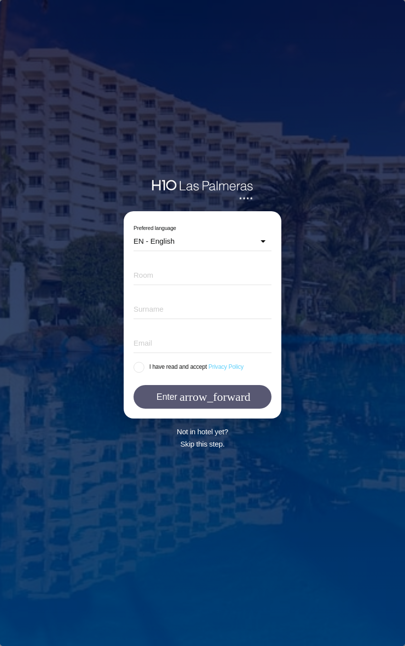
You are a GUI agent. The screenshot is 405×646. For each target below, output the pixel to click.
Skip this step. (202, 444)
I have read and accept (178, 366)
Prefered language (155, 228)
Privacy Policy (225, 366)
